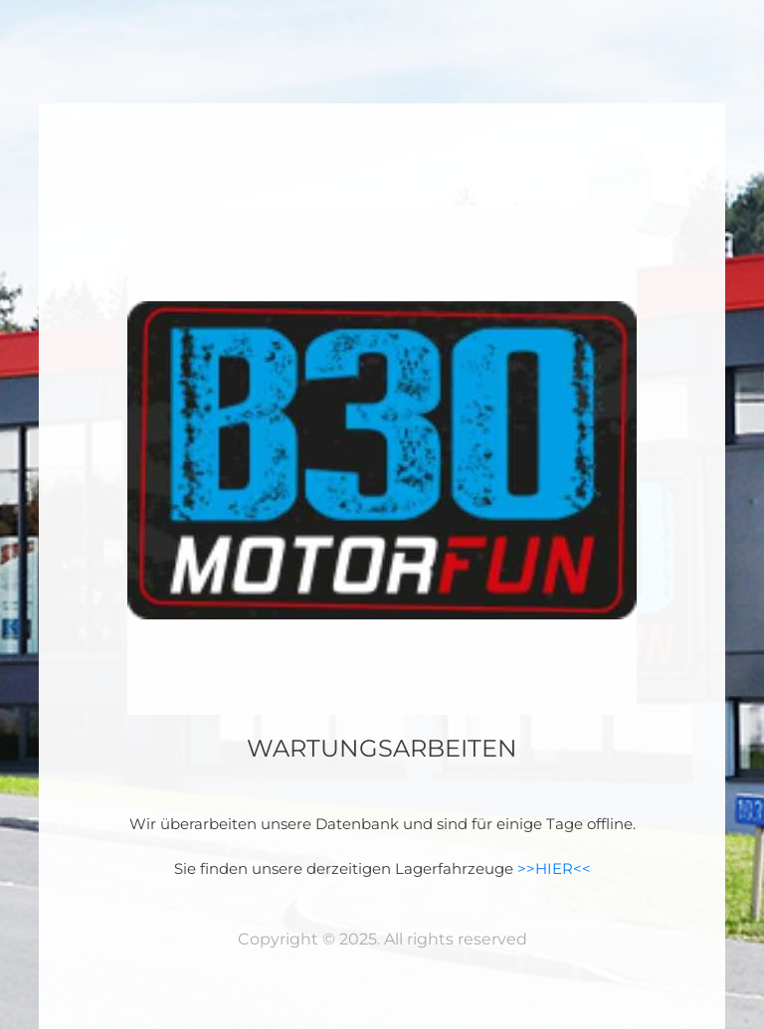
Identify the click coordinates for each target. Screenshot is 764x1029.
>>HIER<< (554, 868)
